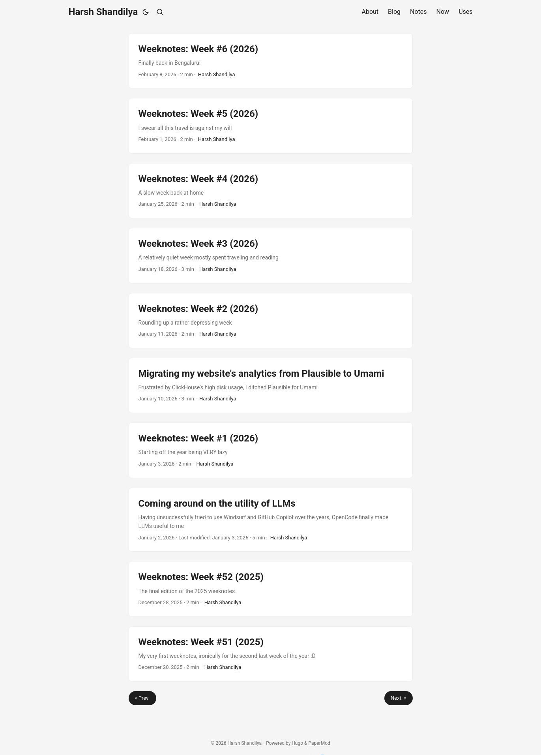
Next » (398, 698)
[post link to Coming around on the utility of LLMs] (270, 520)
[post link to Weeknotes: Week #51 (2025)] (270, 654)
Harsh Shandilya (103, 11)
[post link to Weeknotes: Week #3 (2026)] (270, 255)
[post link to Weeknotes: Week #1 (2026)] (270, 450)
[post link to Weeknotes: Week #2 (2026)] (270, 320)
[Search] (160, 12)
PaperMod (319, 743)
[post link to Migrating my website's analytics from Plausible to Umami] (270, 385)
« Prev (142, 698)
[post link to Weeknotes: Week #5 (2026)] (270, 125)
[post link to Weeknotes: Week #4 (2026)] (270, 190)
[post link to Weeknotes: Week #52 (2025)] (270, 589)
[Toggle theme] (145, 12)
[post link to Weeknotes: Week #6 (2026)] (270, 61)
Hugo (297, 743)
